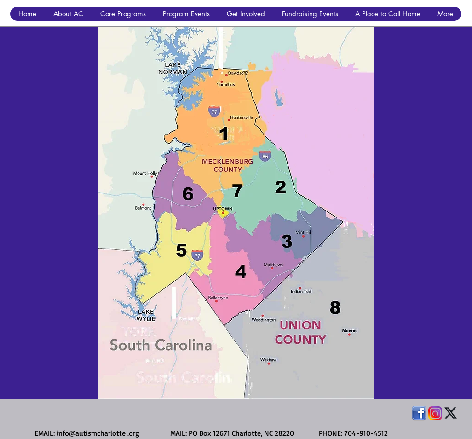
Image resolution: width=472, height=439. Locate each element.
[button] (68, 14)
